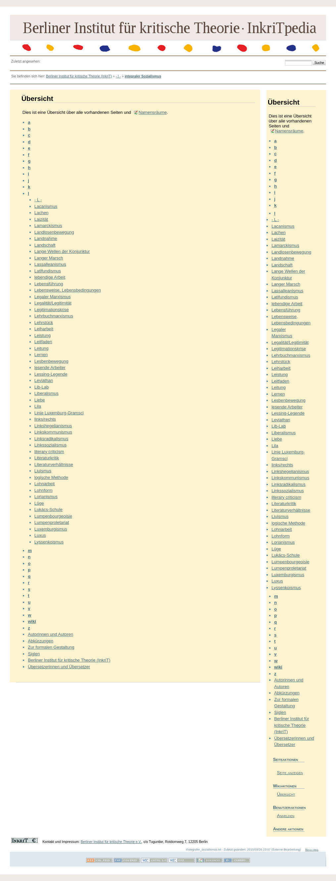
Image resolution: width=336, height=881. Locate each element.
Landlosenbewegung (54, 232)
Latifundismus (47, 270)
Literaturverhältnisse (53, 464)
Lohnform (43, 490)
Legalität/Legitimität (53, 303)
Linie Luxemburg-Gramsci (59, 412)
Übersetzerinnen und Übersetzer (59, 666)
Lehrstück (43, 322)
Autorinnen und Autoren (50, 634)
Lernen (41, 354)
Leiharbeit (43, 328)
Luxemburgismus (50, 529)
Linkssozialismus (50, 444)
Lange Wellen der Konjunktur (62, 251)
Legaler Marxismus (52, 296)
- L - (38, 199)
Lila (37, 406)
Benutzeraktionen (289, 807)
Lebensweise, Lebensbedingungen (67, 290)
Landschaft (45, 245)
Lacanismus (45, 206)
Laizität (41, 219)
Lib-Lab (41, 387)
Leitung (41, 348)
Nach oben (311, 849)
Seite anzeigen (290, 772)
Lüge (39, 503)
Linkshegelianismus (53, 425)
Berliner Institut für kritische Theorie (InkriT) (79, 76)
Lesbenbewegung (51, 361)
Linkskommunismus (53, 432)
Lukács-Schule (48, 509)
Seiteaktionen (285, 759)
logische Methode (51, 477)
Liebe (39, 399)
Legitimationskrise (51, 309)
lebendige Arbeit (49, 277)
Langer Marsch (48, 257)
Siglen (34, 653)
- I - (118, 76)
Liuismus (42, 470)
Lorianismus (46, 496)
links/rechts (45, 419)
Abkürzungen (40, 640)
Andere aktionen (288, 828)
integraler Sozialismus (143, 76)
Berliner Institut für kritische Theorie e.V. (111, 842)
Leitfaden (43, 341)
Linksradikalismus (51, 438)
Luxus (40, 535)
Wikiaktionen (285, 785)
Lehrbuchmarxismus (53, 315)
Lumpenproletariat (51, 522)
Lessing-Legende (51, 374)
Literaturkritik (46, 457)
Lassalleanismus (50, 264)
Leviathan (43, 380)
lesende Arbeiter (50, 367)
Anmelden (286, 815)
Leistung (42, 335)
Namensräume (152, 112)
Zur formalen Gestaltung (51, 647)
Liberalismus (46, 393)
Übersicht (286, 794)
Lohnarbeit (44, 483)
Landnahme (45, 238)
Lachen (41, 212)
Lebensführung (48, 283)
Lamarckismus (48, 225)
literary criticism (49, 451)
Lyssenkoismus (49, 541)
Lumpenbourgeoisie (53, 516)
